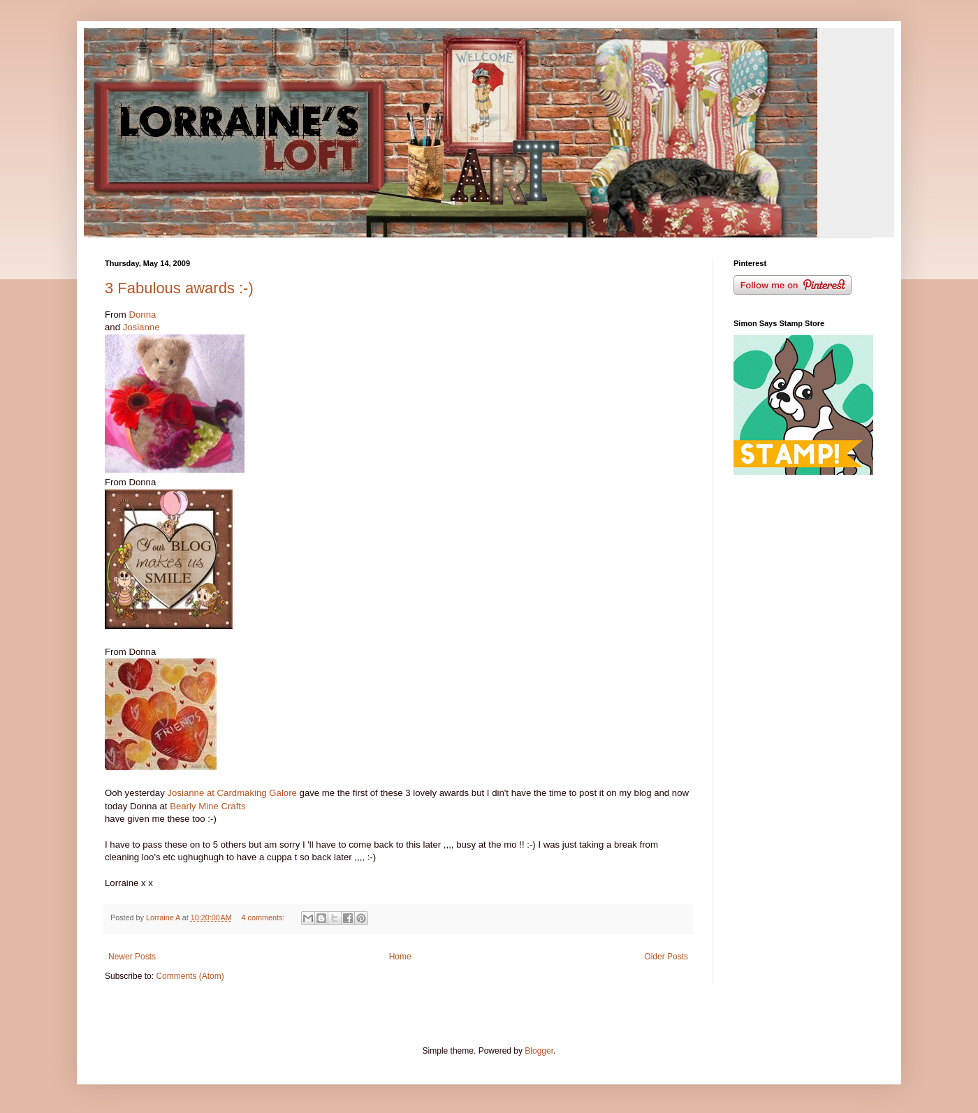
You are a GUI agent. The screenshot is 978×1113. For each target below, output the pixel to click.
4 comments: (264, 917)
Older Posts (666, 956)
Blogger (539, 1051)
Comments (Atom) (190, 976)
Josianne (141, 327)
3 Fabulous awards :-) (179, 288)
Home (400, 956)
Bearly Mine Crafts (207, 806)
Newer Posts (132, 956)
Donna (142, 314)
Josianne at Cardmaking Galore (231, 793)
